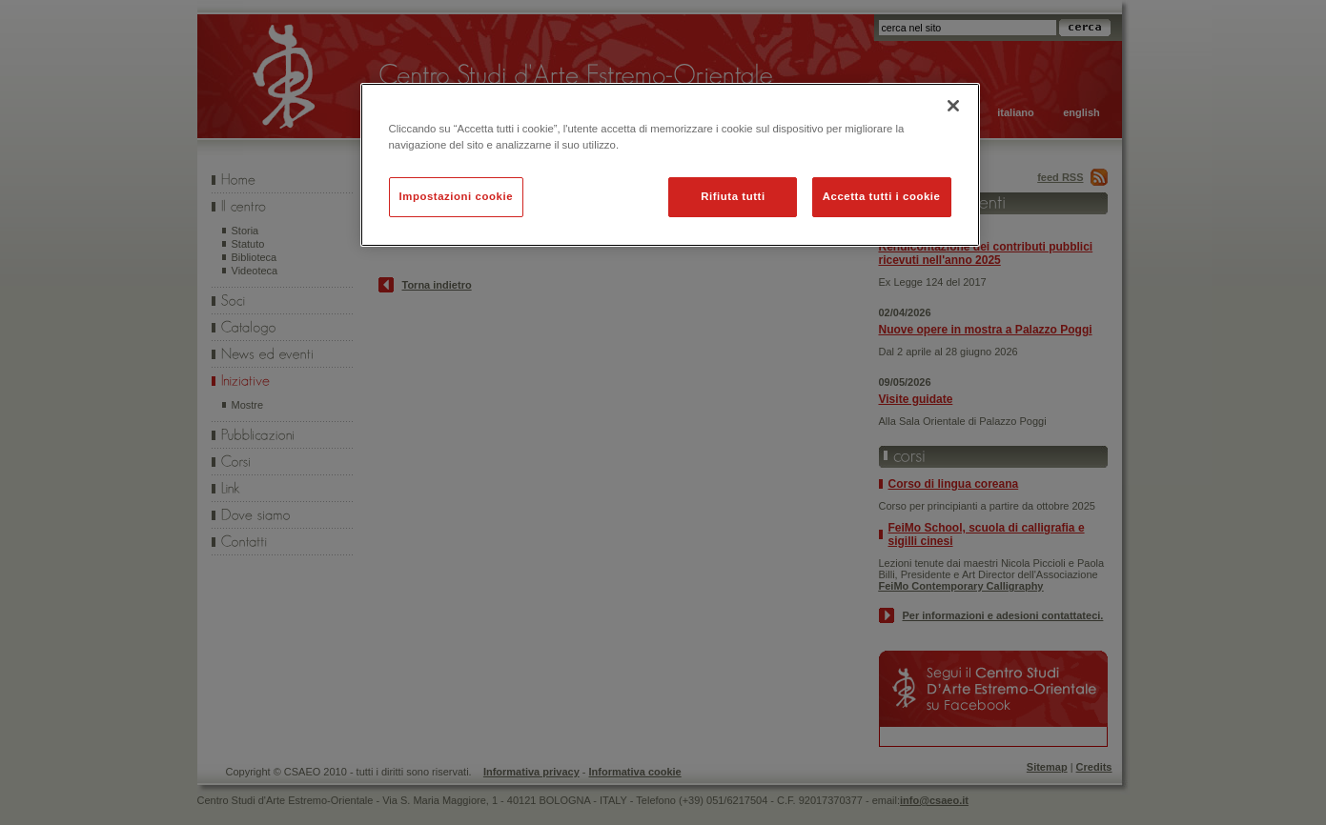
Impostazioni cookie (456, 196)
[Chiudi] (953, 106)
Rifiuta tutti (733, 196)
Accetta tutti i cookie (882, 196)
